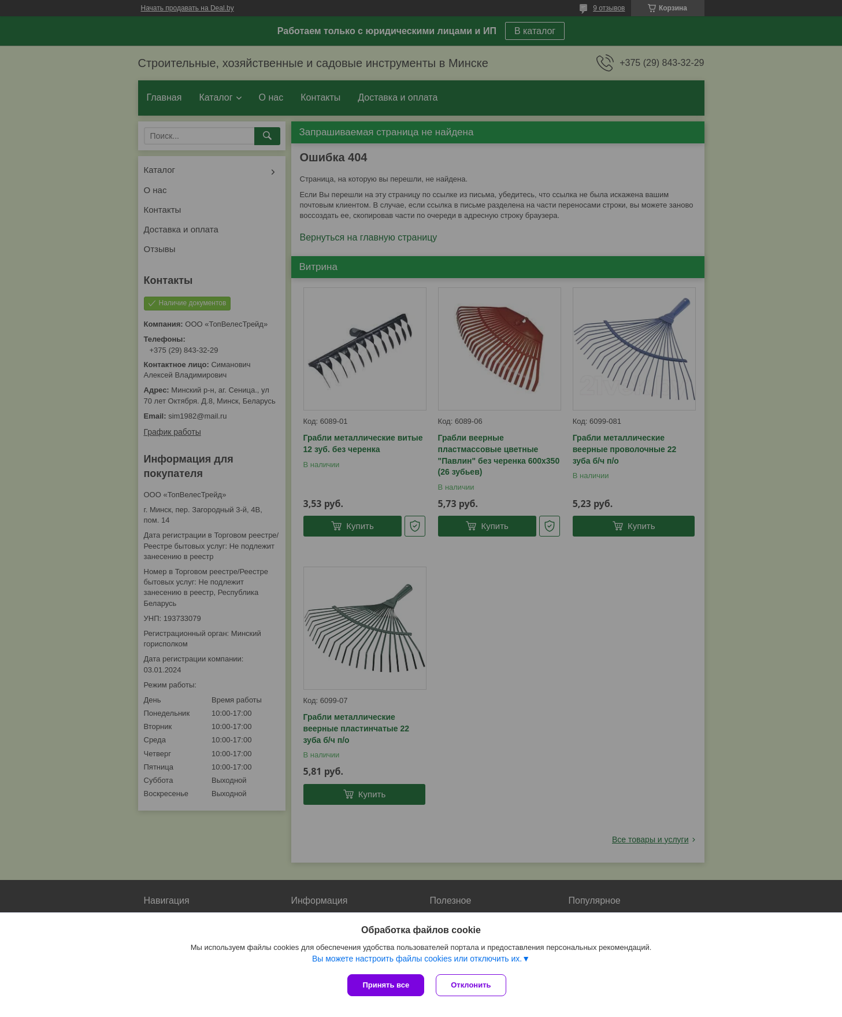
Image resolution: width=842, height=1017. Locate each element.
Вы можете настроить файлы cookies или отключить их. (417, 958)
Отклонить (471, 985)
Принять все (385, 985)
